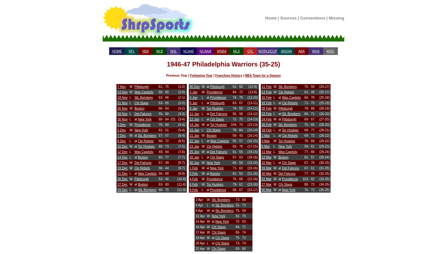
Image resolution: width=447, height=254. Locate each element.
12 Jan (194, 119)
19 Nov (122, 97)
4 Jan (193, 97)
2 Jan (193, 92)
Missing (336, 18)
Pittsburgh (141, 87)
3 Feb (194, 173)
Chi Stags (141, 103)
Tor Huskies (146, 146)
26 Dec (122, 179)
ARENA (286, 51)
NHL (173, 51)
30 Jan (194, 163)
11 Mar (267, 152)
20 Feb (267, 108)
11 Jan (194, 114)
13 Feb (267, 92)
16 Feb (267, 103)
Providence (142, 125)
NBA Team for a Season (263, 75)
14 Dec (122, 157)
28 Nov (122, 114)
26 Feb (267, 125)
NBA (145, 51)
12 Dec (122, 152)
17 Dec (122, 163)
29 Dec (122, 190)
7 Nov (121, 87)
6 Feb (194, 184)
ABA (301, 51)
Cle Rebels (146, 141)
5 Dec (121, 130)
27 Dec (122, 184)
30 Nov (122, 119)
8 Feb (194, 190)
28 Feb (267, 130)
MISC (330, 51)
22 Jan (194, 141)
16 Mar (267, 168)
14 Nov (122, 92)
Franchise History (228, 75)
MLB (159, 51)
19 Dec (122, 168)
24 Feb (267, 119)
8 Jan (193, 103)
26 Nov (122, 108)
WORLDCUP (267, 51)
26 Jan (194, 157)
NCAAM (205, 51)
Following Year (201, 75)
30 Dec (195, 87)
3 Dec (121, 125)
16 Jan (194, 130)
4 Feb (194, 179)
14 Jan (194, 125)
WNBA (222, 51)
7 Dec (121, 135)
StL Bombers (143, 97)
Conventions (312, 18)
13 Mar (267, 157)
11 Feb (267, 87)
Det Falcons (142, 114)
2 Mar (266, 135)
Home (271, 18)
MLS (236, 51)
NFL (132, 51)
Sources (288, 18)
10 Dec (122, 146)
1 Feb (194, 168)
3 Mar (266, 141)
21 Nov (122, 103)
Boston (139, 108)
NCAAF (188, 51)
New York (144, 119)
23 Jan (194, 146)
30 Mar (267, 190)
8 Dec (121, 141)
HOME (117, 51)
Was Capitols (143, 92)
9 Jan (193, 108)
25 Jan (194, 152)
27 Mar (267, 184)
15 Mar (267, 163)
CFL (250, 51)
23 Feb (267, 114)
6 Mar (266, 146)
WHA (315, 51)
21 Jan (194, 135)
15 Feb (267, 97)
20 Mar (267, 173)
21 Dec (122, 173)
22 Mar (267, 179)
